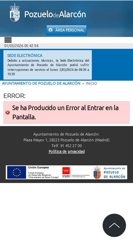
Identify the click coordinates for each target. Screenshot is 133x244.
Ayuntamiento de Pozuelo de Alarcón (41, 83)
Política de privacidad (67, 151)
